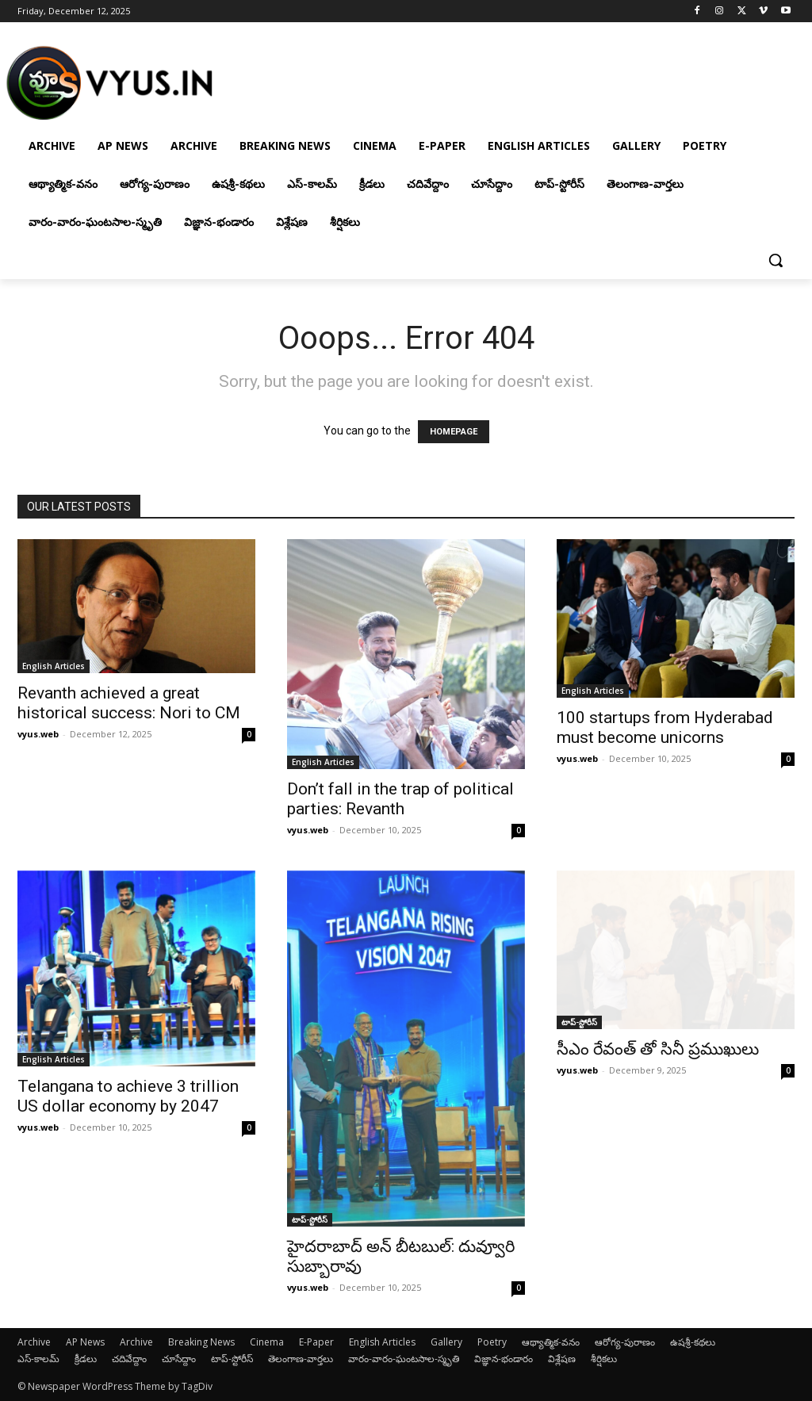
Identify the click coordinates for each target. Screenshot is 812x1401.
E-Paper (316, 1342)
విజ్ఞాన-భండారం (503, 1358)
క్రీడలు (86, 1358)
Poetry (492, 1342)
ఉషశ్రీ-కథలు (692, 1342)
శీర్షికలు (604, 1358)
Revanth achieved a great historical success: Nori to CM (128, 702)
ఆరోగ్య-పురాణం (625, 1342)
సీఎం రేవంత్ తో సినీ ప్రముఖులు (658, 1048)
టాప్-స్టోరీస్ (309, 1219)
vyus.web (38, 734)
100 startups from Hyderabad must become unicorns (665, 727)
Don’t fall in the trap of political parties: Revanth (400, 798)
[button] (775, 260)
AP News (85, 1342)
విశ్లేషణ (562, 1358)
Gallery (446, 1342)
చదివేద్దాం (129, 1358)
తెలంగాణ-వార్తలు (300, 1358)
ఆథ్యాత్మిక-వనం (551, 1342)
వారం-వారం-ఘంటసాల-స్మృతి (403, 1358)
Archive (34, 1342)
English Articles (53, 666)
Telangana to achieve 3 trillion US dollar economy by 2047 (128, 1096)
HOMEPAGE (453, 432)
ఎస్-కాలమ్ (38, 1358)
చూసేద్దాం (179, 1358)
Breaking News (201, 1342)
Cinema (267, 1342)
